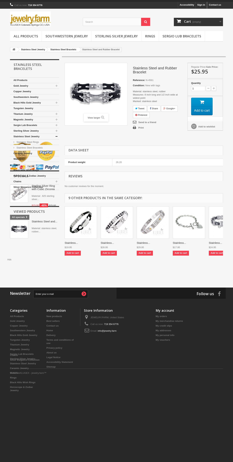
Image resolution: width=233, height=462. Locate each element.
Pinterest (141, 113)
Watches (18, 157)
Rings (150, 34)
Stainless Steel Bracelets (29, 145)
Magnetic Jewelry (23, 117)
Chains (17, 179)
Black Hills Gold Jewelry (27, 100)
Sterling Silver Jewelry (116, 34)
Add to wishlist (206, 125)
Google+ (169, 106)
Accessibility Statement (59, 399)
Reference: (139, 78)
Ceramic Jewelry (22, 151)
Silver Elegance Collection (28, 185)
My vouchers (163, 377)
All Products (26, 34)
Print (141, 126)
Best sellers (53, 358)
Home (49, 368)
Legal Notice (53, 395)
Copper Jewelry (22, 89)
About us (51, 390)
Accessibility (187, 3)
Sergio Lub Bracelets (182, 34)
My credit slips (164, 363)
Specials (21, 229)
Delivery (51, 372)
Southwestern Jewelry (67, 34)
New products (54, 354)
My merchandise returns (169, 358)
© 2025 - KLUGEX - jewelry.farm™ (28, 452)
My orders (161, 354)
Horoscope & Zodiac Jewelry (29, 174)
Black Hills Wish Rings (26, 168)
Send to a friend (147, 120)
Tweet (139, 106)
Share (154, 106)
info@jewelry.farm (107, 368)
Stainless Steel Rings (27, 140)
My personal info (165, 372)
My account (165, 348)
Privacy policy (54, 385)
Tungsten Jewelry (23, 106)
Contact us (215, 3)
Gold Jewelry (20, 84)
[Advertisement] (144, 267)
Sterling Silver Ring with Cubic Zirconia (43, 240)
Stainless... (71, 241)
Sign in (201, 3)
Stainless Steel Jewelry (26, 134)
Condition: (139, 83)
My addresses (163, 368)
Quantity (196, 81)
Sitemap (51, 404)
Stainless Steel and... (44, 293)
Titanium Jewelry (23, 112)
